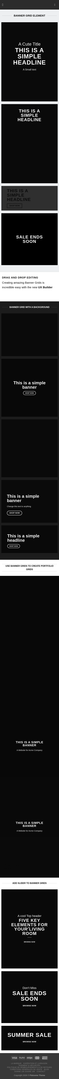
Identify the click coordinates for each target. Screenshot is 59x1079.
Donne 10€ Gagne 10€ (24, 1071)
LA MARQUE (16, 1063)
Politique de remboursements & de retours (29, 1067)
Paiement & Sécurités (29, 1065)
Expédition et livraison (35, 1063)
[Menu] (3, 4)
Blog (46, 1069)
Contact (41, 1071)
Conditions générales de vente (26, 1069)
